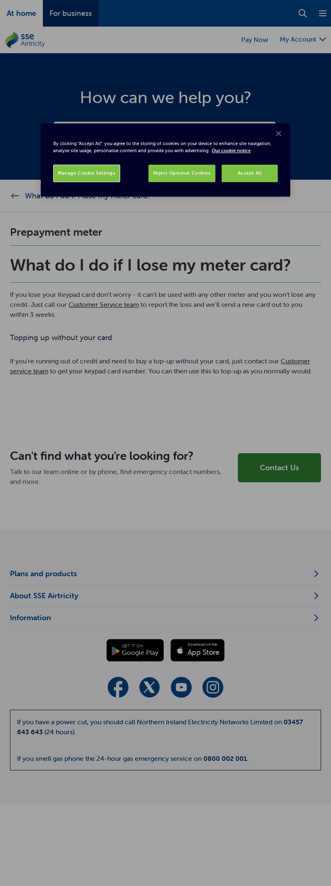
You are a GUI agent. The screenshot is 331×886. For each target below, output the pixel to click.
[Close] (278, 133)
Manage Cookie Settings (87, 173)
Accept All (250, 173)
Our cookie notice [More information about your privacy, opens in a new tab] (231, 150)
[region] (165, 160)
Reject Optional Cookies (182, 173)
